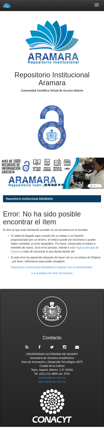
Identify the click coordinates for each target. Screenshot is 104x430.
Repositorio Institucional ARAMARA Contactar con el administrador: (52, 267)
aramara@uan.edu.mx (52, 377)
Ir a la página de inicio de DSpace (52, 273)
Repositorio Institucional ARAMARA (29, 198)
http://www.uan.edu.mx (52, 381)
